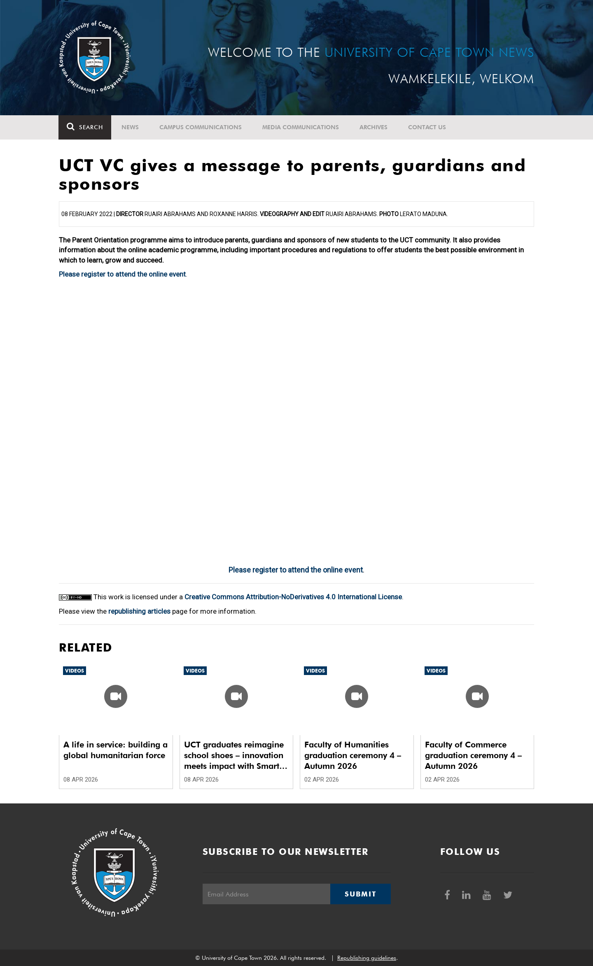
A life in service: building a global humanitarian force (115, 750)
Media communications (301, 127)
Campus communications (201, 127)
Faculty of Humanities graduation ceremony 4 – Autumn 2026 (352, 755)
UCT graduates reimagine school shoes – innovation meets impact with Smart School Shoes (234, 755)
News (130, 127)
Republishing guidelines (366, 957)
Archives (374, 127)
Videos (74, 671)
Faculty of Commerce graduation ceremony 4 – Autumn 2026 (473, 755)
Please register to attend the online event (122, 274)
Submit (360, 894)
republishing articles (139, 611)
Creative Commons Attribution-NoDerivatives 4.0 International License (293, 597)
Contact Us (427, 127)
